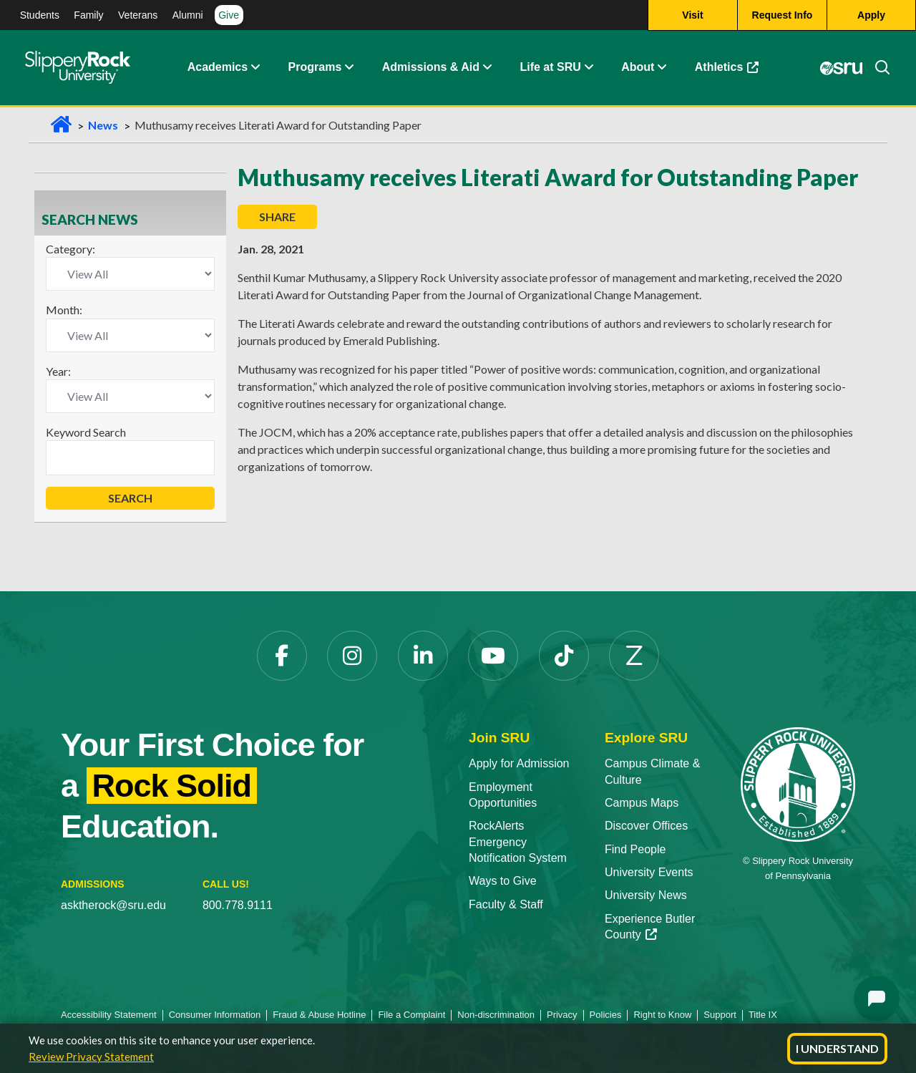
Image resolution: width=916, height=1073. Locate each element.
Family (88, 15)
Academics (217, 68)
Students (39, 15)
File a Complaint (411, 1014)
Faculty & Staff (506, 904)
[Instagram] (352, 656)
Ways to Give (503, 881)
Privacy (562, 1014)
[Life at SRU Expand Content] (588, 68)
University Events (649, 872)
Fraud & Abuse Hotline (319, 1014)
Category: (70, 249)
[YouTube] (493, 656)
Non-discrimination (496, 1014)
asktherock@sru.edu (113, 905)
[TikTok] (564, 656)
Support (719, 1014)
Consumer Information (215, 1014)
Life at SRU (550, 68)
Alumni (187, 15)
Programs (315, 68)
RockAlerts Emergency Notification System (518, 842)
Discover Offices (646, 826)
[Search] (876, 68)
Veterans (137, 15)
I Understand (837, 1048)
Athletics (727, 68)
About (637, 68)
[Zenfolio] (634, 656)
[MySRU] (841, 68)
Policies (606, 1014)
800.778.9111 (238, 905)
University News (646, 895)
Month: (64, 309)
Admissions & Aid (430, 68)
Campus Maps (641, 803)
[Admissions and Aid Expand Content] (487, 68)
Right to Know (662, 1014)
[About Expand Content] (348, 68)
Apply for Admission (519, 763)
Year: (58, 371)
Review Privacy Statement (91, 1056)
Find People (635, 849)
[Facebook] (282, 656)
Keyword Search (86, 432)
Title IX (763, 1014)
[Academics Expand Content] (255, 68)
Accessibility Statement (109, 1014)
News (103, 125)
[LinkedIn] (423, 656)
